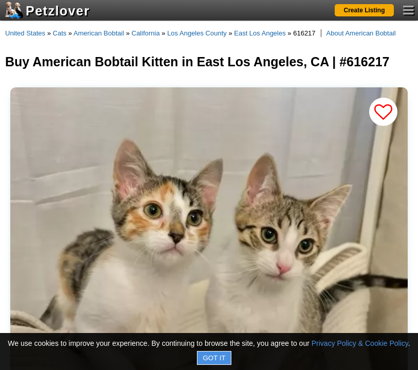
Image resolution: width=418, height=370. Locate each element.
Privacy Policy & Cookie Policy (360, 343)
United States (25, 33)
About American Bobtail (361, 33)
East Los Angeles (259, 33)
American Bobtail (99, 33)
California (146, 33)
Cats (60, 33)
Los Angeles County (197, 33)
